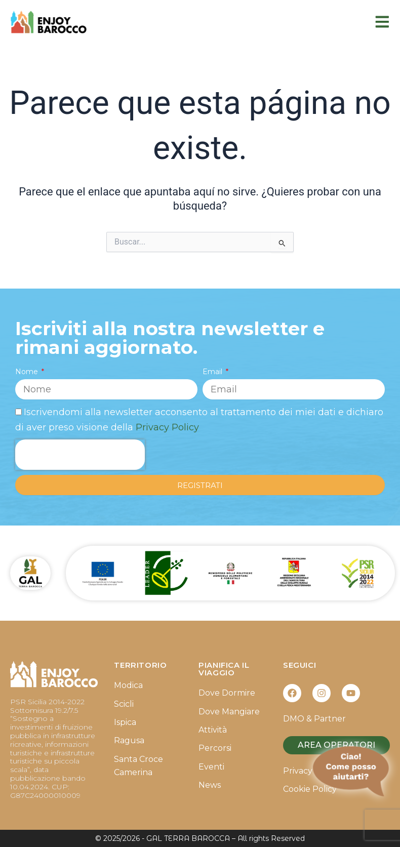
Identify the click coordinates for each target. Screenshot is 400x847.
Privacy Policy (167, 427)
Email (213, 371)
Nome (27, 371)
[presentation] (80, 454)
